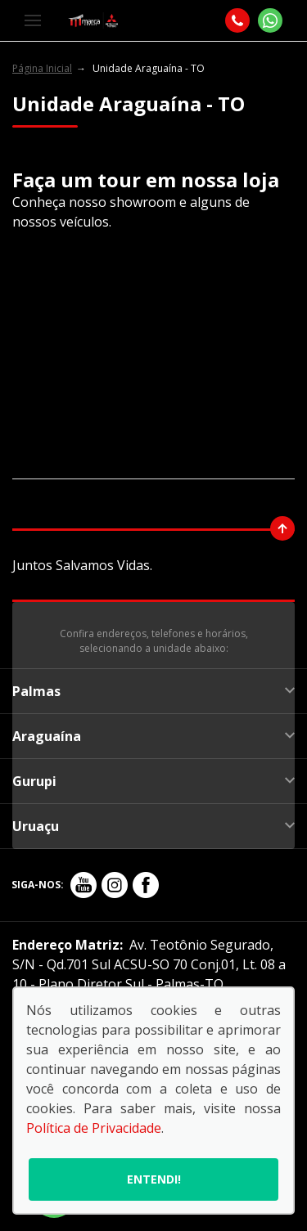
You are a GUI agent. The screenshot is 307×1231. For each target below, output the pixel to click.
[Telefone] (237, 20)
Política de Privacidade (93, 1128)
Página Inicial (42, 68)
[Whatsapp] (270, 20)
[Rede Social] (83, 885)
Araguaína (153, 736)
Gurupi (153, 781)
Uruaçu (153, 826)
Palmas (153, 691)
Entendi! (154, 1179)
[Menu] (32, 20)
